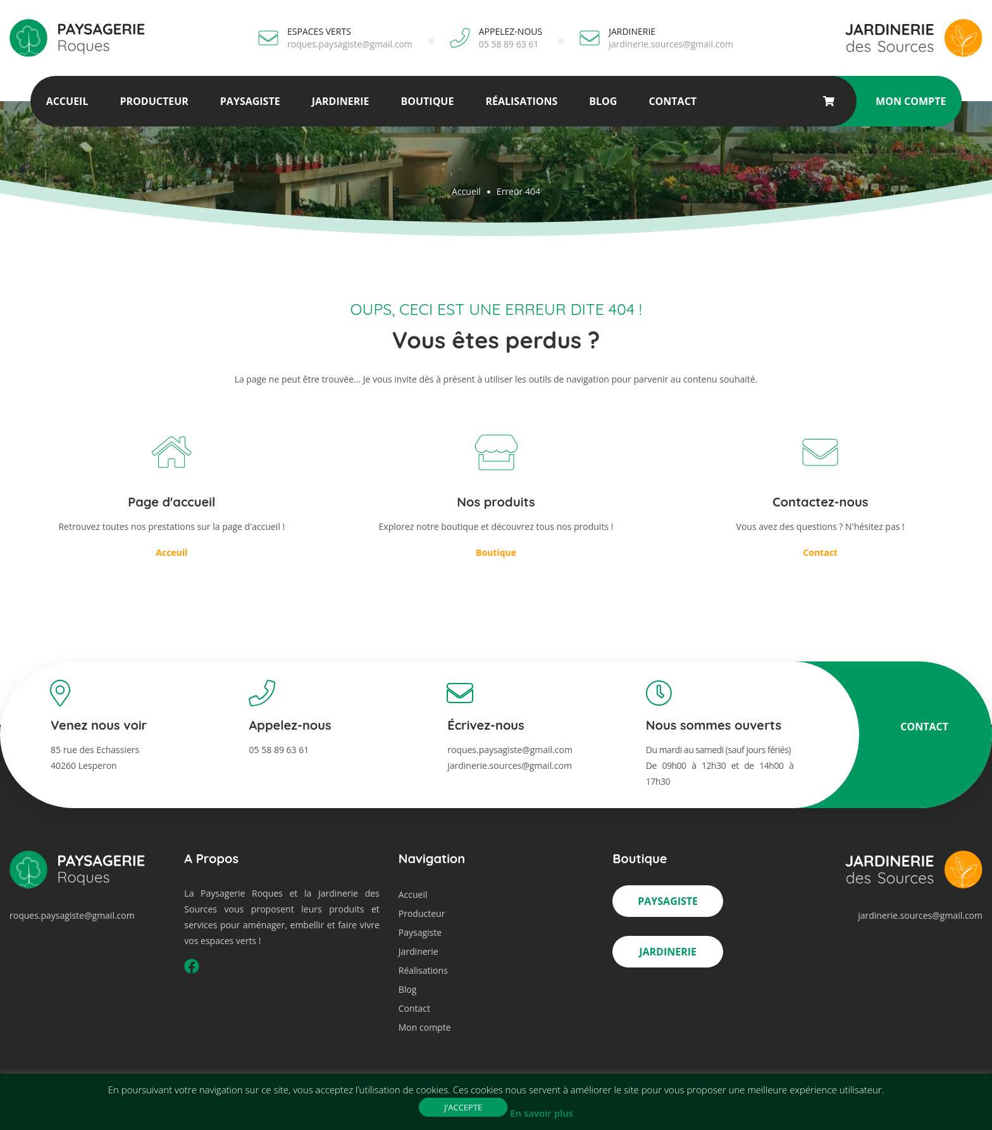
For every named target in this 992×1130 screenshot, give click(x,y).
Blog (603, 101)
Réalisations (521, 101)
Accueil (67, 101)
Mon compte (911, 101)
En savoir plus (541, 1113)
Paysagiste (250, 101)
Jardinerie (340, 101)
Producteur (154, 101)
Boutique (427, 101)
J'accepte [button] (463, 1107)
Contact (672, 101)
